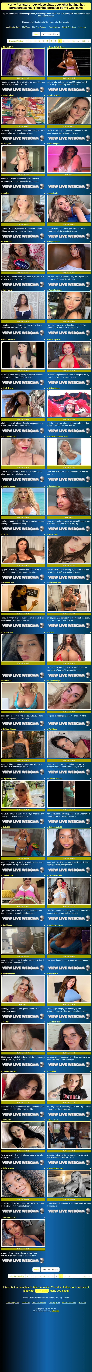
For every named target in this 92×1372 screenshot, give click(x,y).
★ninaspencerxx (8, 1018)
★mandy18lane (7, 98)
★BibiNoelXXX (7, 47)
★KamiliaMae (6, 968)
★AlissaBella (52, 1018)
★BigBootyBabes (8, 762)
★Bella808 (5, 865)
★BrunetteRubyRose (56, 47)
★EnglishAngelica (8, 814)
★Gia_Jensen (53, 1172)
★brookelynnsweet (55, 968)
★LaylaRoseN (7, 661)
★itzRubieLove (53, 405)
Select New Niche (50, 34)
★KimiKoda (6, 1172)
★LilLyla (4, 558)
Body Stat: (23, 80)
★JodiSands (6, 711)
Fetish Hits (55, 1370)
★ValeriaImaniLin (54, 302)
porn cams (42, 1350)
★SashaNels (6, 251)
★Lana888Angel (54, 711)
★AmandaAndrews (55, 1223)
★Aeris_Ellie (52, 558)
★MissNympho (53, 148)
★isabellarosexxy (8, 507)
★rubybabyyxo (53, 251)
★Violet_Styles (53, 98)
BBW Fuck (26, 27)
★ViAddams (52, 762)
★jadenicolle (52, 200)
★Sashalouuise (53, 507)
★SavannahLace (54, 609)
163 (83, 41)
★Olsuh (50, 661)
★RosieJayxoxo (53, 354)
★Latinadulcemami (9, 1121)
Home (36, 34)
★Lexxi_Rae (6, 148)
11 (74, 41)
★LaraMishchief (53, 1069)
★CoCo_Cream (7, 1223)
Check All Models (16, 41)
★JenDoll (5, 1069)
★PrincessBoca (7, 609)
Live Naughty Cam (12, 27)
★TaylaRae (51, 1121)
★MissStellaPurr (8, 354)
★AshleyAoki (6, 302)
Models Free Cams (69, 27)
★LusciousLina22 (54, 916)
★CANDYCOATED (54, 814)
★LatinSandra (7, 916)
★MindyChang (7, 405)
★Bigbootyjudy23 (54, 865)
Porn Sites (82, 27)
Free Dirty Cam (54, 27)
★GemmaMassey (8, 1275)
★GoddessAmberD (9, 455)
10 (68, 41)
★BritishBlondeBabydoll (57, 455)
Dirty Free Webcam (39, 27)
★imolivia (5, 200)
